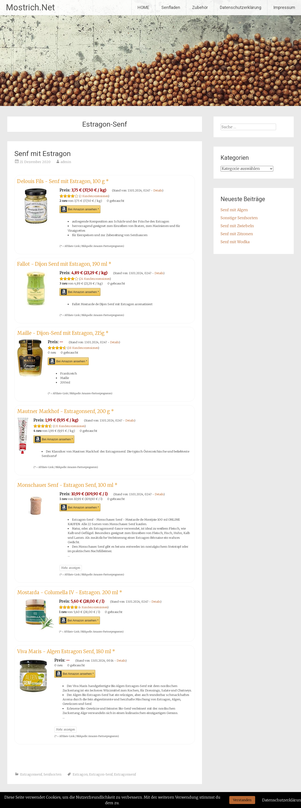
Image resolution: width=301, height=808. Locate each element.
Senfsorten (52, 774)
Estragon (80, 774)
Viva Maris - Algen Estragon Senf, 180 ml (66, 651)
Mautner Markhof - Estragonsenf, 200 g (65, 411)
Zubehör (200, 7)
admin (65, 162)
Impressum (284, 7)
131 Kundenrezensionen (69, 426)
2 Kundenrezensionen (94, 196)
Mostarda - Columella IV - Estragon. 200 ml (69, 592)
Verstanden (242, 800)
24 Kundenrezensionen (95, 279)
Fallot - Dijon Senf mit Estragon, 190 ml (64, 264)
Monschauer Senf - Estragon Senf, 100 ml (67, 485)
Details (157, 190)
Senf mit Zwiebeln (237, 225)
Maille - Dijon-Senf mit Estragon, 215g (63, 333)
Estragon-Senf (101, 774)
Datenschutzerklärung (240, 7)
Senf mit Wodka (235, 241)
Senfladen (170, 7)
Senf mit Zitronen (237, 233)
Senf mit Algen (234, 209)
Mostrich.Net (30, 7)
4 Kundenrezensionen (93, 607)
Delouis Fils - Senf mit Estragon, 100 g (63, 181)
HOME (143, 7)
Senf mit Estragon (42, 153)
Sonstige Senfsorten (239, 217)
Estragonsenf (31, 774)
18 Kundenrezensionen (83, 348)
